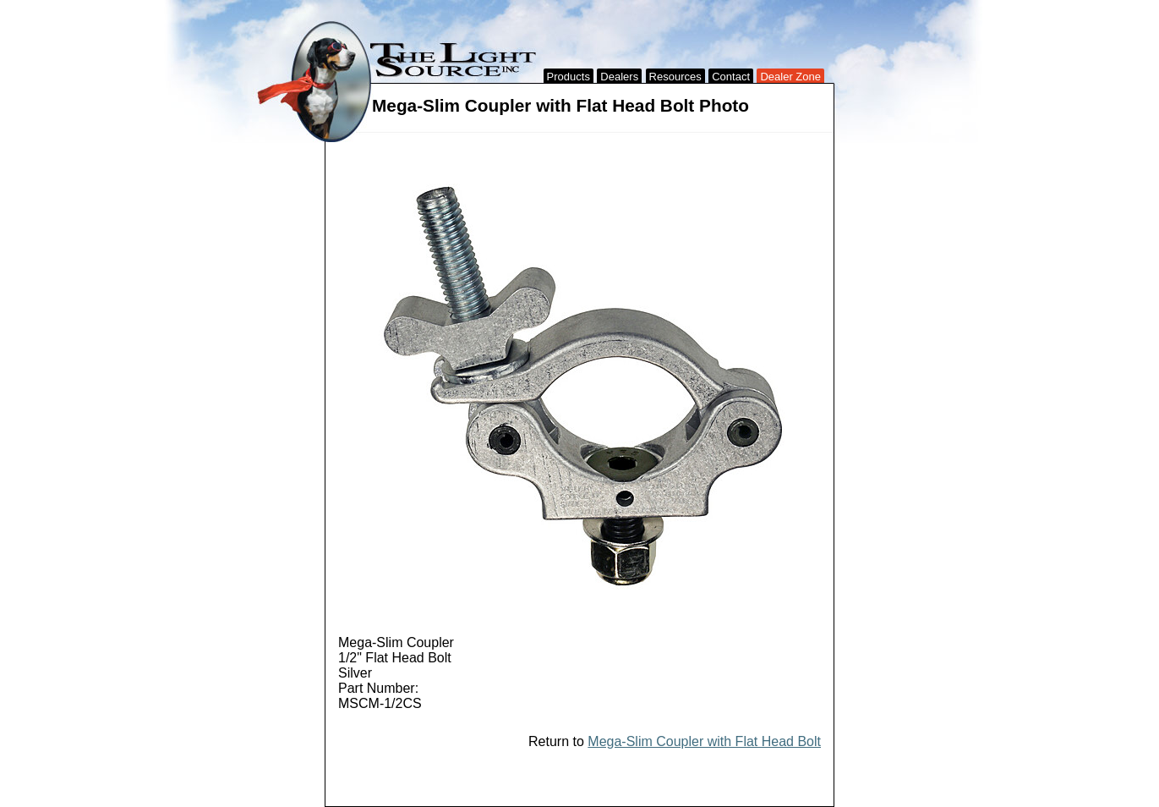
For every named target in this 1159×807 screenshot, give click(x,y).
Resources (675, 76)
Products (568, 76)
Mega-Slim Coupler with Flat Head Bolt (704, 741)
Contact (731, 76)
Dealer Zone (790, 76)
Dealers (619, 76)
